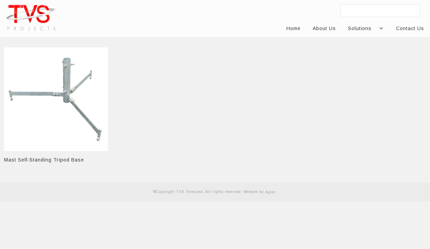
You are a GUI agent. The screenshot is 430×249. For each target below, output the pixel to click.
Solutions (362, 28)
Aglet (270, 192)
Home (293, 28)
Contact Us (410, 28)
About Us (324, 28)
